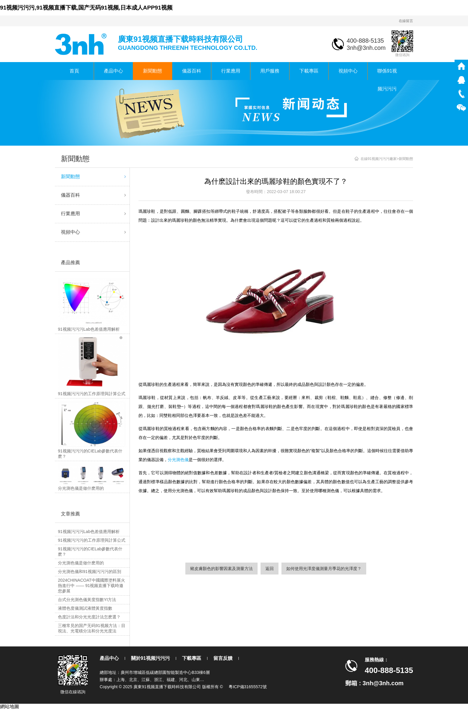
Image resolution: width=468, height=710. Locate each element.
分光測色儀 (178, 459)
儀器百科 (191, 70)
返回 (269, 568)
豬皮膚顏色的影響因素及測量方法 (221, 568)
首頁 (74, 70)
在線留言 (406, 21)
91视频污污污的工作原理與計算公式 (91, 540)
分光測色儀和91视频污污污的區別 (89, 571)
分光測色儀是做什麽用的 (81, 562)
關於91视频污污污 (150, 658)
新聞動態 (152, 70)
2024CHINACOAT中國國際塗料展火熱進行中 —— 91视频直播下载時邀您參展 (91, 585)
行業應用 (230, 70)
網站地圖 (9, 706)
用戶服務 (269, 70)
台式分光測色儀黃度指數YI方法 (87, 599)
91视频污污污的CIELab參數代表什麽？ (90, 551)
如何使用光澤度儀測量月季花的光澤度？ (323, 568)
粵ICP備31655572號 (248, 686)
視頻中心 (348, 70)
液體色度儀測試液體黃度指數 (85, 608)
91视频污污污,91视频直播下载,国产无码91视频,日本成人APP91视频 (86, 7)
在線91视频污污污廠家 (379, 159)
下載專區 (308, 70)
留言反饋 (223, 658)
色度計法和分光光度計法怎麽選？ (89, 616)
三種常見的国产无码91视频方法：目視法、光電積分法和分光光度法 (91, 628)
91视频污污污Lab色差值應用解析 (89, 531)
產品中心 (113, 70)
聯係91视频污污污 (387, 74)
